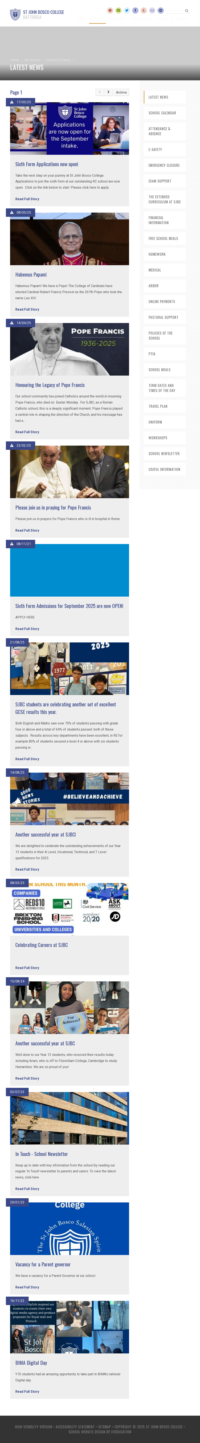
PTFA (152, 353)
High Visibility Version (33, 1426)
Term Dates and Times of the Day (162, 388)
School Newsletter (164, 453)
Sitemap (104, 1426)
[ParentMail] (144, 10)
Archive (121, 92)
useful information (164, 469)
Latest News (158, 97)
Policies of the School (161, 336)
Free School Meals (163, 238)
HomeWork (157, 254)
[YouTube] (118, 10)
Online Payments (162, 301)
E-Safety (155, 149)
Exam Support (160, 181)
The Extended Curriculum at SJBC (165, 199)
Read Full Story (27, 199)
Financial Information (159, 220)
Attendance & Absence (160, 131)
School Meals (160, 369)
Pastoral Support (164, 317)
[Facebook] (135, 10)
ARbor (154, 285)
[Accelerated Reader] (110, 10)
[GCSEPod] (160, 10)
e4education (121, 1431)
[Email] (152, 10)
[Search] (187, 10)
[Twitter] (127, 10)
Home (14, 60)
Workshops (158, 437)
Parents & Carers (58, 60)
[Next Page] (108, 92)
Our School (32, 60)
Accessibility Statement (75, 1426)
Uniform (155, 422)
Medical (155, 270)
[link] (100, 92)
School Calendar (162, 112)
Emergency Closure (164, 165)
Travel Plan (158, 406)
